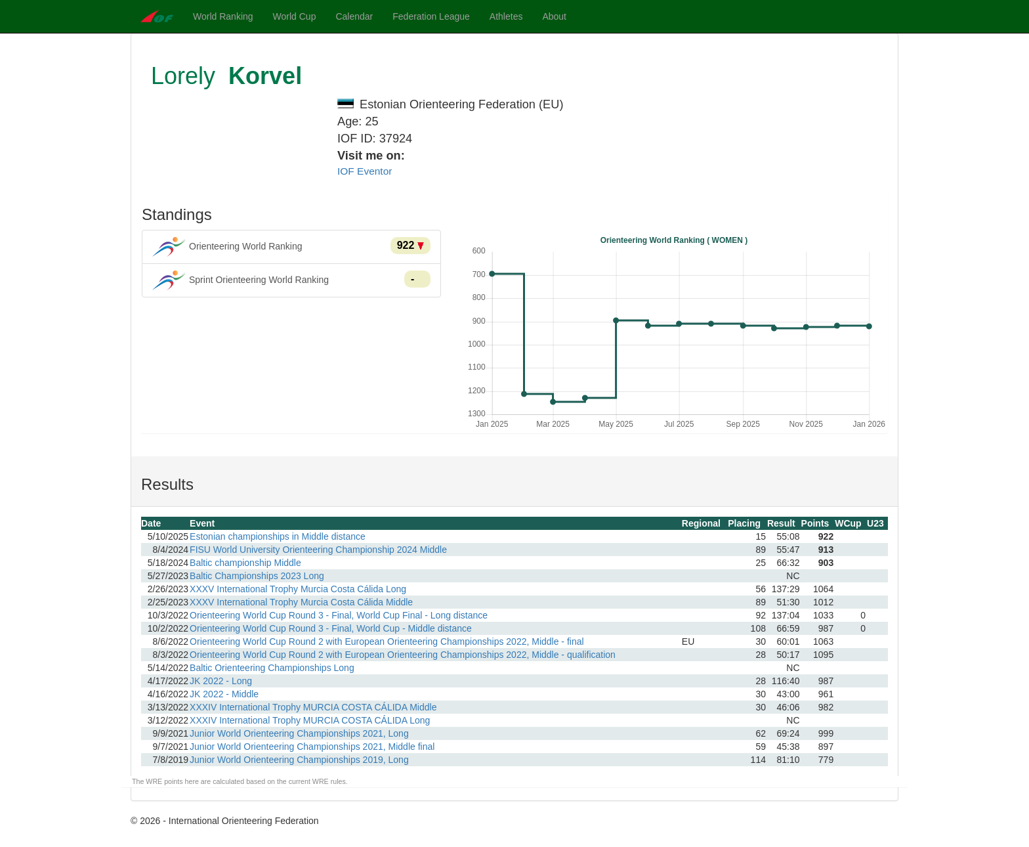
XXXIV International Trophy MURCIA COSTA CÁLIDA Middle (313, 707)
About (554, 16)
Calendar (354, 16)
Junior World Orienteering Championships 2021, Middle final (312, 746)
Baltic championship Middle (245, 562)
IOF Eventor (364, 171)
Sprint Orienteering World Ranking (291, 280)
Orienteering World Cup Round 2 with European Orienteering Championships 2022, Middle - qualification (403, 654)
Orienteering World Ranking (291, 247)
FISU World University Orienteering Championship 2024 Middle (318, 549)
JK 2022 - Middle (224, 694)
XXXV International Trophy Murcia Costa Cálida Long (298, 589)
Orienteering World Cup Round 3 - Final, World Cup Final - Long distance (339, 615)
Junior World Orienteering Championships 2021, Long (299, 733)
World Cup (294, 16)
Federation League (431, 16)
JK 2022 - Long (221, 681)
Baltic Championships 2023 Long (257, 576)
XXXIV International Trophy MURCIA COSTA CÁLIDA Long (310, 720)
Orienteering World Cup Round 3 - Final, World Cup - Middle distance (331, 628)
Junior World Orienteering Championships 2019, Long (299, 759)
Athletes (506, 16)
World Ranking (223, 16)
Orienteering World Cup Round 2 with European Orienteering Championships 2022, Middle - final (387, 641)
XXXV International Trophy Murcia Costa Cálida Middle (301, 602)
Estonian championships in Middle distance (278, 536)
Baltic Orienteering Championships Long (272, 667)
